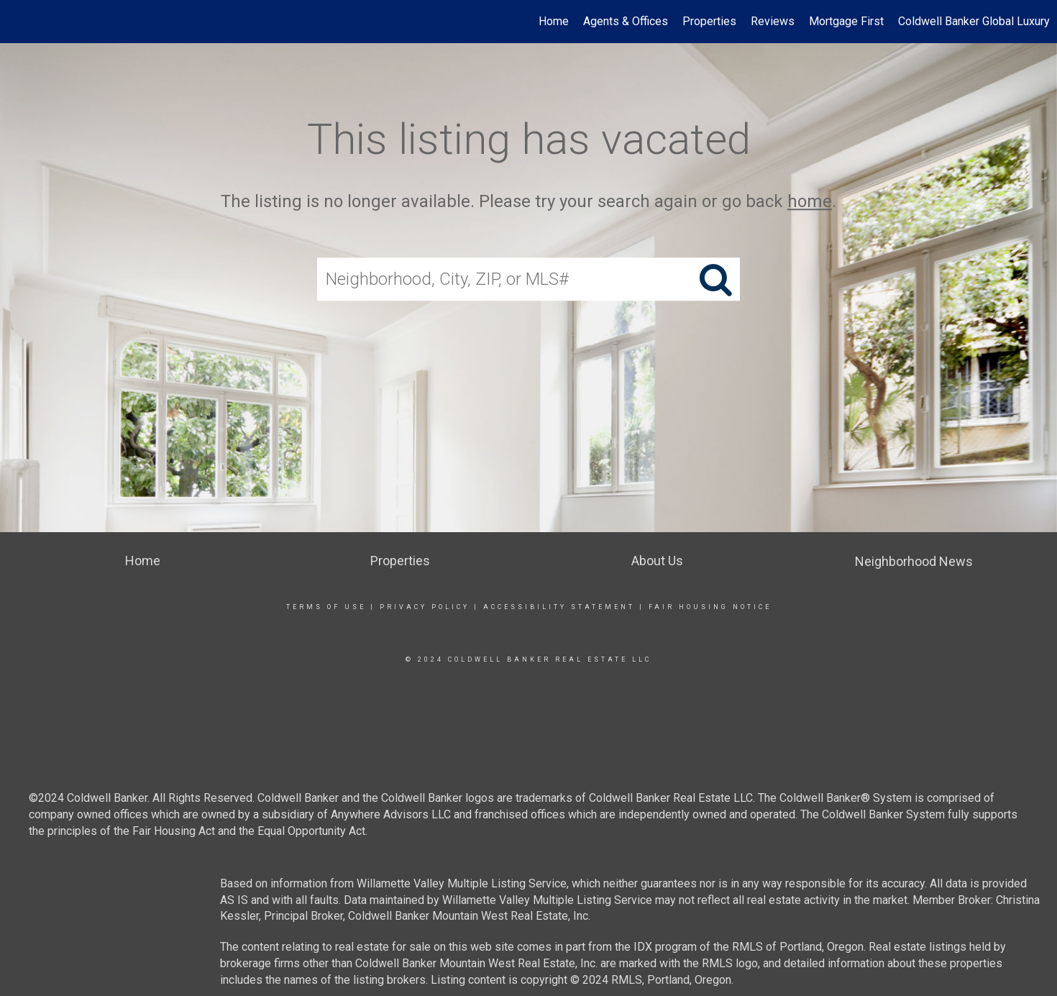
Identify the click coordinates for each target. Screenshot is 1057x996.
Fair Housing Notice (710, 607)
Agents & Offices (625, 21)
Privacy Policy (425, 607)
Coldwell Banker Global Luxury (974, 21)
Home (554, 21)
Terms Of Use (326, 607)
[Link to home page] (18, 21)
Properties (709, 21)
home (809, 201)
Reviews (773, 21)
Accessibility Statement (559, 607)
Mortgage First (846, 21)
